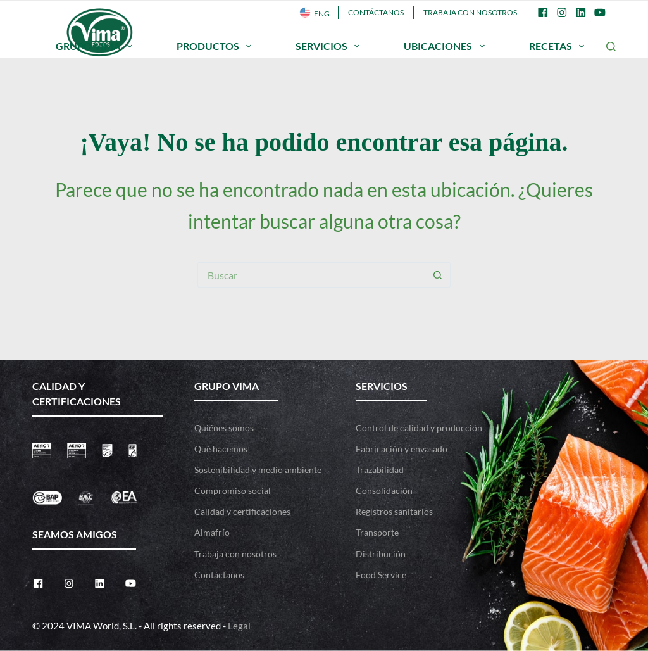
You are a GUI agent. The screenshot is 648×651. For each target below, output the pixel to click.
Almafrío (212, 532)
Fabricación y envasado (401, 448)
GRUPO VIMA (96, 46)
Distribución (381, 553)
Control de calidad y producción (419, 427)
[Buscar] (611, 46)
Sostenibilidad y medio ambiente (257, 469)
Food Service (381, 574)
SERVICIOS (330, 46)
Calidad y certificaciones (242, 511)
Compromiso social (232, 490)
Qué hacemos (220, 448)
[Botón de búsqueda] (438, 275)
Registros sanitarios (394, 511)
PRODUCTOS (216, 46)
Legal (239, 625)
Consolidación (384, 490)
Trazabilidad (380, 469)
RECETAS (559, 46)
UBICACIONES (446, 46)
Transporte (377, 532)
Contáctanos (376, 12)
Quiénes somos (224, 427)
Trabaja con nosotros (470, 12)
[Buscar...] (311, 275)
